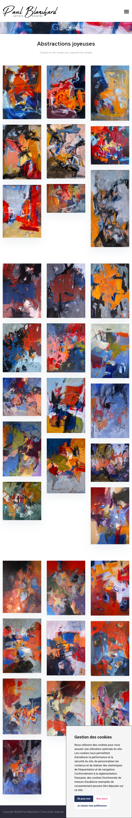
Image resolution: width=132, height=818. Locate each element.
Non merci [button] (102, 798)
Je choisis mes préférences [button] (92, 805)
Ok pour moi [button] (83, 798)
